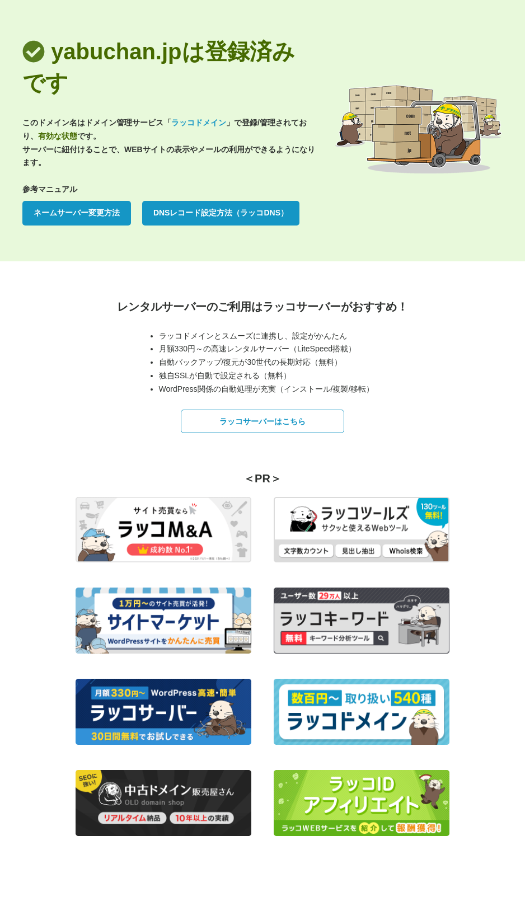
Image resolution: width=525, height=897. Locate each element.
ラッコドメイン (198, 122)
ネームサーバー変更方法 (77, 212)
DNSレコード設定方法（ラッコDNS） (220, 212)
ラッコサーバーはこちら (262, 421)
